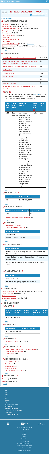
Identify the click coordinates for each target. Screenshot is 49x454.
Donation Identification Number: (14, 370)
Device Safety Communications (12, 414)
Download (7, 400)
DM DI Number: (9, 354)
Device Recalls (8, 412)
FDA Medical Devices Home (11, 408)
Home (6, 392)
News (6, 396)
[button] (24, 21)
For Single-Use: (7, 70)
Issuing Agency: (6, 37)
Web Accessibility (24, 441)
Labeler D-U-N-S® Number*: (10, 44)
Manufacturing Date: (11, 368)
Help (6, 401)
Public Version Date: (8, 294)
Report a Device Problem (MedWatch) (13, 410)
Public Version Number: (9, 296)
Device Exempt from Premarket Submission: (18, 217)
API (5, 398)
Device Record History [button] (38, 15)
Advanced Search (24, 429)
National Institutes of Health (24, 445)
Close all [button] (9, 19)
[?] (10, 92)
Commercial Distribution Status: (11, 28)
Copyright (24, 434)
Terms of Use (30, 44)
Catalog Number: (7, 31)
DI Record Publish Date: (9, 298)
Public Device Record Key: (9, 291)
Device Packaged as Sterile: (13, 225)
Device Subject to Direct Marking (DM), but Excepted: (20, 349)
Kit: (4, 80)
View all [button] (3, 19)
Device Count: (6, 41)
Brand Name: (6, 24)
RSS (24, 432)
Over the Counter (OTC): (10, 76)
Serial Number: (9, 364)
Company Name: (7, 33)
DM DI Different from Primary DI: (14, 351)
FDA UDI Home (8, 406)
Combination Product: (9, 83)
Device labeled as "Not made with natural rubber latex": (19, 66)
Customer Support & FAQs (24, 427)
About (6, 394)
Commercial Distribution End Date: (12, 39)
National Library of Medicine (12, 1)
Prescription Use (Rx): (9, 73)
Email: (4, 381)
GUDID (24, 6)
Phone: (4, 379)
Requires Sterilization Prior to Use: (15, 227)
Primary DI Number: (8, 35)
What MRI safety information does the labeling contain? (19, 58)
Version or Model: (7, 26)
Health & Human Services (24, 450)
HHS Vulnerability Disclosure (24, 443)
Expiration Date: (10, 366)
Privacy (25, 436)
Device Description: (7, 46)
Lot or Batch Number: (11, 362)
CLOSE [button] (5, 51)
